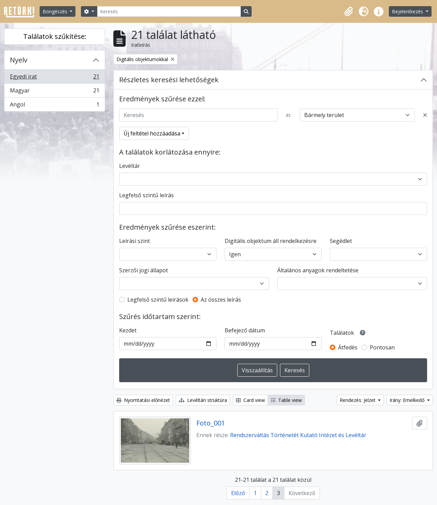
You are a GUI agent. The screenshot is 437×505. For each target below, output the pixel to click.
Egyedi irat (54, 78)
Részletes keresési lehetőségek (168, 79)
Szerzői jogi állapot (143, 270)
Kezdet (128, 330)
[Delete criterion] (425, 115)
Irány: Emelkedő (408, 400)
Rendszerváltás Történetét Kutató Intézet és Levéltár (298, 435)
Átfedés (347, 347)
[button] (348, 11)
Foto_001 (210, 423)
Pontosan (382, 347)
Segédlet (341, 241)
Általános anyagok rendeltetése (317, 270)
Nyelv (18, 59)
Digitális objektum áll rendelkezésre (270, 241)
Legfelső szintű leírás (146, 195)
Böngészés (56, 11)
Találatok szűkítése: (54, 36)
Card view (250, 400)
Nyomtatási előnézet (143, 400)
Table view (286, 400)
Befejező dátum (245, 330)
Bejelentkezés (408, 11)
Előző (238, 493)
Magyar (54, 92)
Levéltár (129, 166)
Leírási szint (134, 241)
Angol (54, 105)
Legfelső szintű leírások (157, 299)
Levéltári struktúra (203, 400)
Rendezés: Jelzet (358, 400)
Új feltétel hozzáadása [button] (152, 133)
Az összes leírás (221, 299)
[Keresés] (169, 11)
